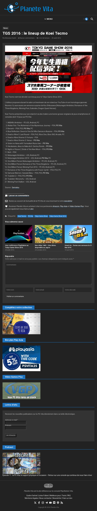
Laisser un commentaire (19, 196)
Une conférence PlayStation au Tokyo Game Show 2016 (16, 246)
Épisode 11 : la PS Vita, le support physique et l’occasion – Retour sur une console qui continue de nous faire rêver (47, 475)
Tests (64, 495)
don (31, 209)
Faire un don (67, 498)
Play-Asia (63, 206)
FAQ (69, 495)
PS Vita (30, 216)
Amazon (56, 206)
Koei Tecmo (22, 216)
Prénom (8, 425)
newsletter (68, 201)
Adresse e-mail (11, 420)
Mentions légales (31, 498)
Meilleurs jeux (55, 495)
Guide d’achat (31, 495)
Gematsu (15, 187)
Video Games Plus (76, 206)
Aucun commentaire (27, 38)
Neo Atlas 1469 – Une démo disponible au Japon (45, 246)
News (5, 28)
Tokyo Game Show (41, 216)
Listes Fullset (43, 495)
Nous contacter (45, 498)
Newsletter (57, 498)
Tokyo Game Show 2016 (58, 216)
